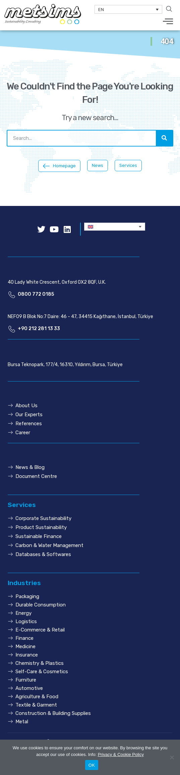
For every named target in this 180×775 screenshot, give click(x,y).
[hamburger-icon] (168, 22)
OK (91, 765)
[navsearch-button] (169, 9)
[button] (59, 166)
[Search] (164, 138)
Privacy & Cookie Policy (121, 754)
